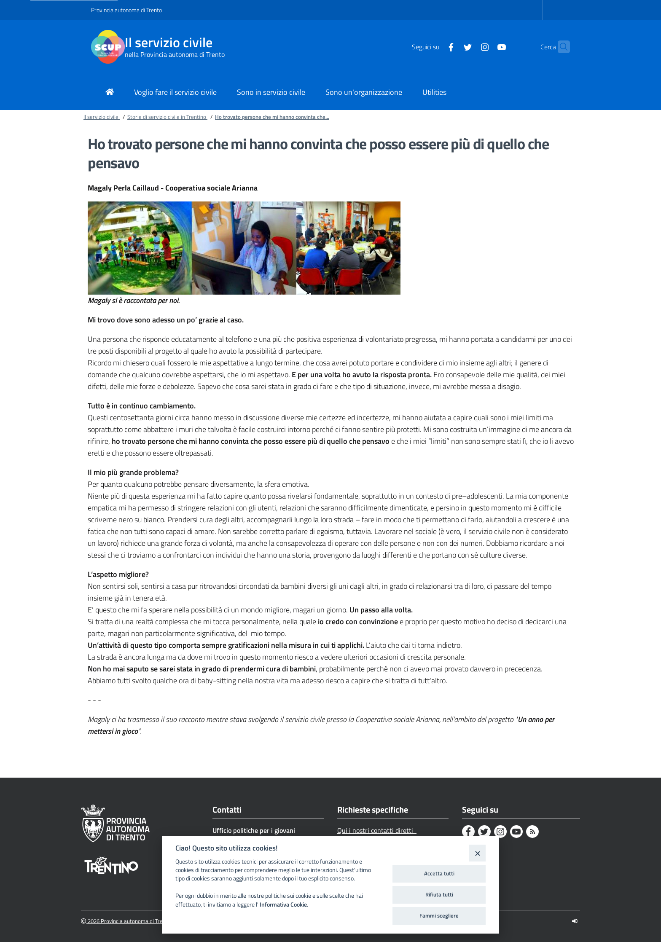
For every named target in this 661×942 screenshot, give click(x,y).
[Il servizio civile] (108, 47)
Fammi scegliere (439, 915)
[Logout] (575, 921)
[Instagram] (468, 46)
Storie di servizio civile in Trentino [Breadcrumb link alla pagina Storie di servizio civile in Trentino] (167, 117)
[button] (560, 47)
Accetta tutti (439, 873)
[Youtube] (485, 46)
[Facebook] (434, 46)
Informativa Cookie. (284, 904)
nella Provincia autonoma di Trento (175, 54)
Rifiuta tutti (439, 894)
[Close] (477, 853)
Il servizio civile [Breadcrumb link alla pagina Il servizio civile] (101, 117)
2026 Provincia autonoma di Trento (126, 921)
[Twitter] (451, 46)
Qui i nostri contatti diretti (376, 830)
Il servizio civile (168, 42)
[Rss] (532, 831)
